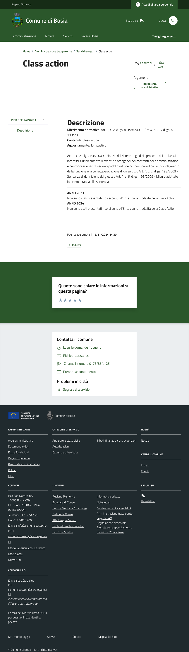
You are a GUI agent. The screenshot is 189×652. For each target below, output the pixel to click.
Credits (77, 636)
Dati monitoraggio (19, 636)
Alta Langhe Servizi (64, 520)
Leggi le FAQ (104, 518)
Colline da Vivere (62, 514)
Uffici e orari (15, 554)
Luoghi (145, 465)
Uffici (11, 476)
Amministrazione (24, 36)
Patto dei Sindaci (62, 532)
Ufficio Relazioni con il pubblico (26, 548)
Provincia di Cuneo (63, 502)
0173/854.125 (29, 515)
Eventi (145, 471)
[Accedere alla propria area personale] (154, 4)
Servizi (68, 36)
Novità (49, 36)
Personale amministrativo (23, 464)
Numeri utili (15, 560)
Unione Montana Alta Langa (69, 508)
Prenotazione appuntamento (114, 527)
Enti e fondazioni (18, 452)
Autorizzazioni (60, 446)
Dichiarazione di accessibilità (114, 508)
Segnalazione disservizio (111, 522)
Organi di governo (19, 458)
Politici (12, 470)
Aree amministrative (20, 440)
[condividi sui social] (143, 63)
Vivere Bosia (90, 36)
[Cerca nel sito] (172, 20)
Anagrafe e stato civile (66, 440)
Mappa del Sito (107, 636)
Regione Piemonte (21, 4)
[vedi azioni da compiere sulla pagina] (159, 64)
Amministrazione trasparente (53, 51)
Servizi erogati (85, 51)
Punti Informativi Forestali (68, 526)
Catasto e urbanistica (65, 452)
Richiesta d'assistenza (110, 532)
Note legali (103, 502)
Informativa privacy (108, 496)
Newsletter (148, 501)
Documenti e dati (18, 446)
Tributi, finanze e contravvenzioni (116, 443)
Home (26, 51)
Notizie (145, 440)
